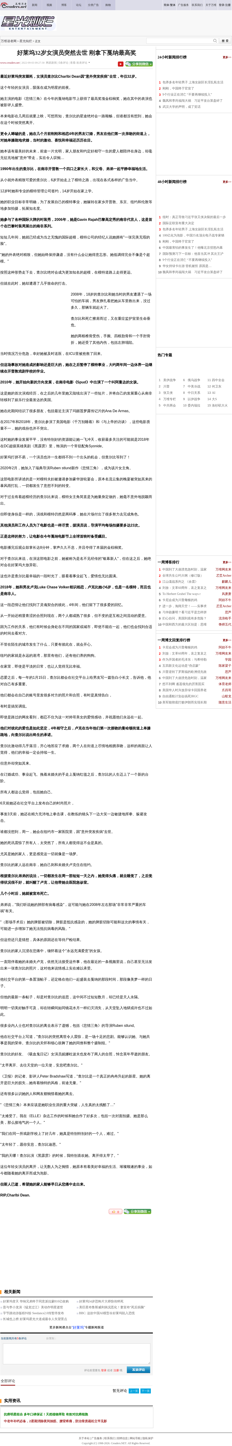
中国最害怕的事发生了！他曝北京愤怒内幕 (193, 247)
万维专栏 (169, 399)
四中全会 (218, 380)
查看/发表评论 (78, 62)
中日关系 (194, 393)
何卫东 (216, 386)
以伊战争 (194, 399)
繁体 (172, 5)
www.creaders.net (10, 62)
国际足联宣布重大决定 (178, 223)
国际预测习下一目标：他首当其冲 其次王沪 (193, 253)
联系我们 (109, 1438)
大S (214, 399)
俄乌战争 (194, 380)
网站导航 (135, 1438)
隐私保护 (147, 1438)
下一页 (146, 1391)
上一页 (134, 1391)
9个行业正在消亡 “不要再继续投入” (187, 94)
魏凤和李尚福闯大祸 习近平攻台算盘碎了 (193, 100)
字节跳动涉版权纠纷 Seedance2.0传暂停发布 (33, 1313)
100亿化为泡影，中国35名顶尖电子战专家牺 (193, 235)
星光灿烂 (25, 41)
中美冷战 (194, 386)
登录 (221, 5)
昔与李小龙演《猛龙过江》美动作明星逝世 (33, 1307)
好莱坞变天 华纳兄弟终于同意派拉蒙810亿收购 (36, 1301)
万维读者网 (9, 41)
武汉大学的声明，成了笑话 (182, 106)
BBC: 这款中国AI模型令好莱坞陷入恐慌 (107, 1313)
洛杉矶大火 (220, 405)
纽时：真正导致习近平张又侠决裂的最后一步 (194, 217)
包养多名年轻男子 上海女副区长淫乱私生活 (193, 82)
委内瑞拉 (194, 405)
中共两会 (169, 405)
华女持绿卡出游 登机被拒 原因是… (187, 266)
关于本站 (84, 1438)
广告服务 (96, 1438)
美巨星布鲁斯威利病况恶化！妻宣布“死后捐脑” (112, 1307)
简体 (166, 5)
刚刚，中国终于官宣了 (178, 88)
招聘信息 (122, 1438)
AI (213, 393)
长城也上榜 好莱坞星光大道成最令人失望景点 (35, 1319)
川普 (166, 386)
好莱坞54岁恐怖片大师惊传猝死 (101, 1301)
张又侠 (168, 393)
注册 (228, 5)
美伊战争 (169, 380)
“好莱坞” (78, 1327)
